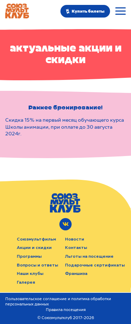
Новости (74, 239)
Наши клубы (30, 273)
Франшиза (76, 273)
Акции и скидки (34, 247)
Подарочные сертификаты (95, 265)
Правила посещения (66, 310)
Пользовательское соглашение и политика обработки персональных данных (58, 301)
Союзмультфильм (36, 239)
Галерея (26, 282)
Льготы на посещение (89, 256)
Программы (29, 256)
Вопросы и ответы (37, 265)
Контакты (76, 247)
